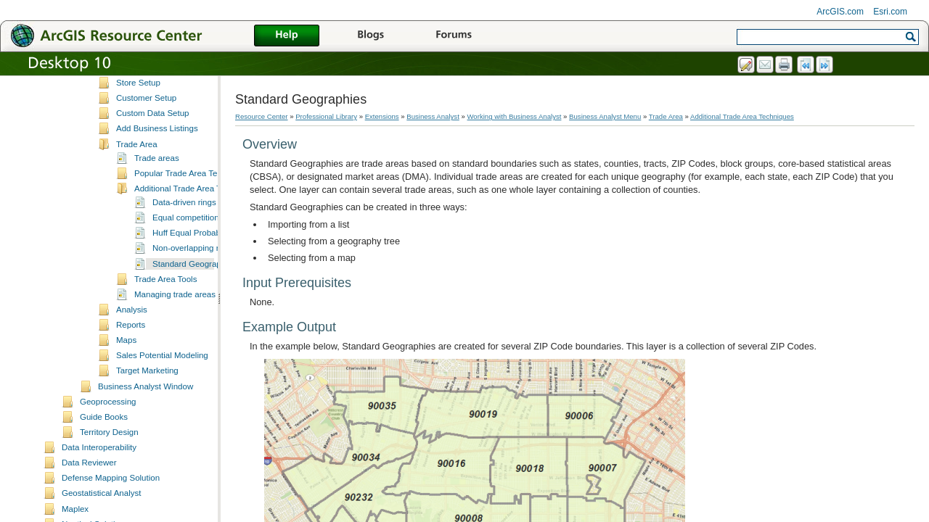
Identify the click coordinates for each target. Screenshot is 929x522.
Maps (126, 369)
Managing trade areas (175, 323)
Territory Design (109, 461)
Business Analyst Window (145, 415)
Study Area (136, 81)
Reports (130, 353)
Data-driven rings (184, 231)
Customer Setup (146, 127)
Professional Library (326, 116)
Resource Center (261, 116)
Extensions (382, 116)
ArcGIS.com (840, 12)
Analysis (131, 338)
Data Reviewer (89, 491)
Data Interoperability (99, 476)
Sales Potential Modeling (162, 384)
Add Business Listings (157, 157)
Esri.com (890, 12)
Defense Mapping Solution (111, 506)
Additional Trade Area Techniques (196, 217)
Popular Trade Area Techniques (192, 202)
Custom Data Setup (152, 142)
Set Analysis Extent (152, 96)
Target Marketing (147, 399)
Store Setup (138, 111)
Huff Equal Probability (192, 261)
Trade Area (136, 173)
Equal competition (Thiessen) (206, 246)
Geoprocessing (108, 430)
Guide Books (104, 446)
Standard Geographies (194, 293)
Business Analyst (432, 116)
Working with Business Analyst (514, 116)
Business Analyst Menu (605, 116)
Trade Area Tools (165, 308)
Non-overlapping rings (193, 277)
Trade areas (156, 187)
